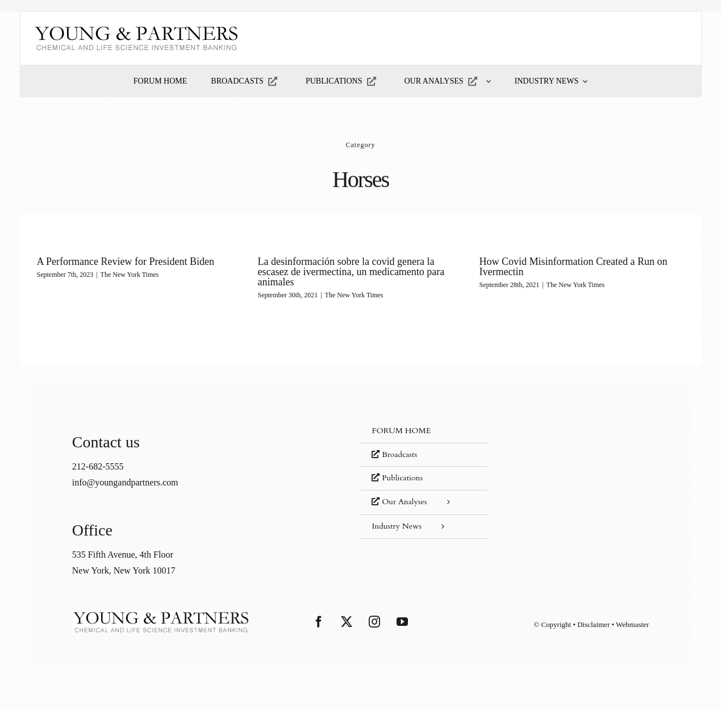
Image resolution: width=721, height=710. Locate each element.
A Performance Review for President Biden (125, 261)
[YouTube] (402, 622)
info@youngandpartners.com (125, 482)
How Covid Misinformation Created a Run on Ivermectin (574, 266)
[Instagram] (374, 622)
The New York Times (130, 275)
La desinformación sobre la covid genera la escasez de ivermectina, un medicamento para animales (351, 272)
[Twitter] (346, 622)
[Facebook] (319, 622)
